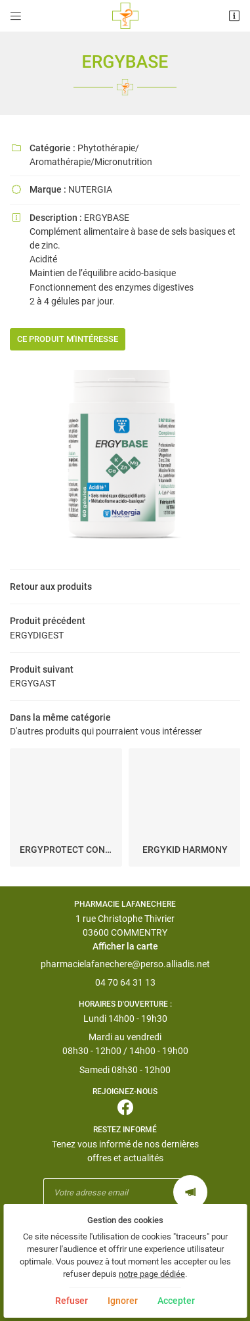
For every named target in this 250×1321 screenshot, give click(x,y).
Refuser (71, 1300)
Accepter (176, 1300)
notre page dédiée (152, 1274)
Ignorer (123, 1300)
